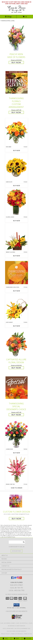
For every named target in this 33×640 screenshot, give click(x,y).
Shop (8, 16)
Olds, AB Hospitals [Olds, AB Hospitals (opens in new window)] (22, 623)
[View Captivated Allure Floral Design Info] (16, 343)
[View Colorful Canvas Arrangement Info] (16, 202)
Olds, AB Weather (8, 628)
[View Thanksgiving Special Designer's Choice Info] (16, 387)
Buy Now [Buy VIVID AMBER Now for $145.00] (16, 150)
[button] (16, 604)
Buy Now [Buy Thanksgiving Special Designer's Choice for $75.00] (16, 414)
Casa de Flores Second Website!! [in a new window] (16, 611)
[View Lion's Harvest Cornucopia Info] (16, 307)
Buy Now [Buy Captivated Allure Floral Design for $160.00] (16, 367)
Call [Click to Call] (5, 638)
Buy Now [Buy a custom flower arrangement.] (16, 518)
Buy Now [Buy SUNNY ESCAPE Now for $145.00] (16, 186)
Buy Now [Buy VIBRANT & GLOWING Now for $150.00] (16, 256)
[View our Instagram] (18, 578)
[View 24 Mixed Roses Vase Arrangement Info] (16, 434)
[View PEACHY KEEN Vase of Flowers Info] (16, 38)
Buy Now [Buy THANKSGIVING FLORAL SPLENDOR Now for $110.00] (16, 291)
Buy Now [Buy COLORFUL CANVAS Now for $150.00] (16, 221)
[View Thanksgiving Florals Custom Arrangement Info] (16, 82)
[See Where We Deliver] (16, 551)
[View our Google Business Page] (15, 578)
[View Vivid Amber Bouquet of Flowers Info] (16, 132)
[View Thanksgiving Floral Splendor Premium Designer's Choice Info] (16, 272)
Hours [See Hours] (27, 638)
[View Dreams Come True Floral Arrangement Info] (16, 469)
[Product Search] (17, 542)
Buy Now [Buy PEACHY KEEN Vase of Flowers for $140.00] (16, 62)
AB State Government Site (22, 628)
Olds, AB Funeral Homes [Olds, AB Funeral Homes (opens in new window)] (7, 623)
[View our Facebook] (12, 578)
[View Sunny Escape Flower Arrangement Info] (16, 167)
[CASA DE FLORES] (16, 12)
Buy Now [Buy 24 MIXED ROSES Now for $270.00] (16, 453)
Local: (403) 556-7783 (16, 590)
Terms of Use (28, 633)
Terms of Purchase (17, 633)
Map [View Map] (16, 638)
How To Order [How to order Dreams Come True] (16, 488)
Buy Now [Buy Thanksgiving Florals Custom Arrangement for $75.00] (16, 112)
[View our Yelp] (20, 578)
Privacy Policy (5, 633)
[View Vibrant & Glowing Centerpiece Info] (16, 237)
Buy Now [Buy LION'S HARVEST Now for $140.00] (16, 326)
